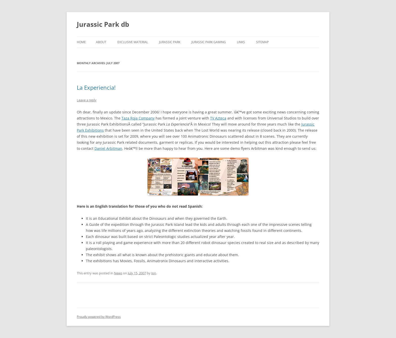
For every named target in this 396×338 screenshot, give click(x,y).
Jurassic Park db (103, 24)
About (101, 42)
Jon (153, 273)
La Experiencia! (96, 87)
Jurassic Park (169, 42)
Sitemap (262, 42)
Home (81, 42)
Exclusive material (132, 42)
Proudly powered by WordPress (99, 317)
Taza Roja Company (138, 118)
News (118, 273)
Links (241, 42)
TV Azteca (218, 118)
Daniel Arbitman (108, 148)
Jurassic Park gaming (208, 42)
